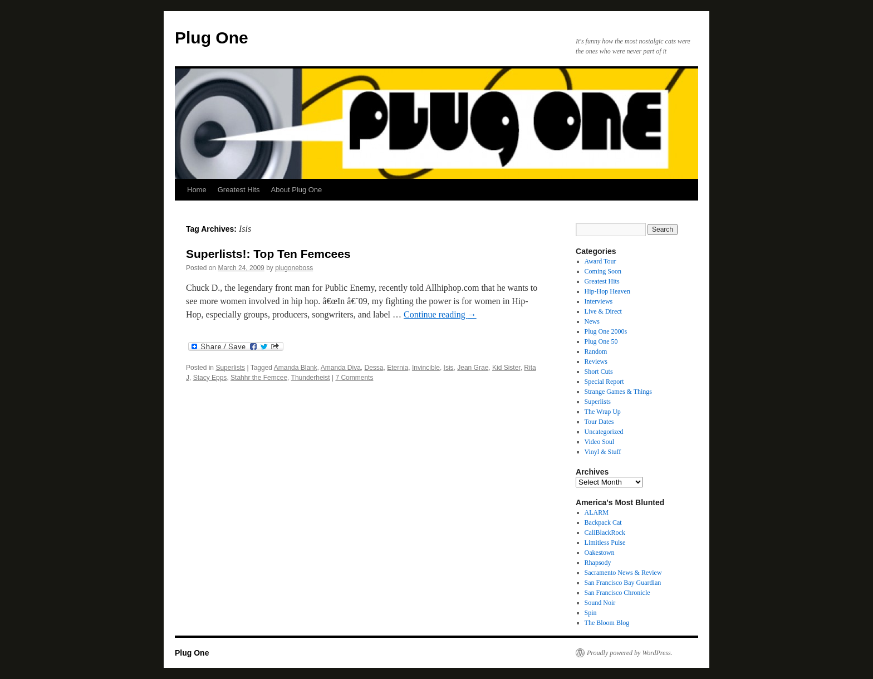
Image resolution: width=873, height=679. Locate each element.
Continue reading (440, 314)
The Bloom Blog (607, 623)
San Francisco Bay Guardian (623, 583)
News (592, 321)
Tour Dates (599, 422)
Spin (591, 613)
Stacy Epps (210, 378)
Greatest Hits (239, 189)
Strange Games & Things (618, 391)
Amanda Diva (341, 368)
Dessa (374, 368)
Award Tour (600, 261)
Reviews (596, 361)
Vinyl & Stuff (603, 452)
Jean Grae (472, 368)
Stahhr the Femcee (258, 378)
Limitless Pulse (605, 542)
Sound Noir (600, 603)
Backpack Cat (603, 522)
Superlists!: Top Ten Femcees (268, 253)
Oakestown (600, 552)
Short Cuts (599, 371)
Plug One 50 (601, 341)
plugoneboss (294, 268)
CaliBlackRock (605, 532)
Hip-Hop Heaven (607, 291)
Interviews (599, 301)
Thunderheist (310, 378)
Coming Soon (603, 271)
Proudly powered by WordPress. (630, 653)
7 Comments (354, 378)
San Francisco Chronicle (617, 593)
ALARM (597, 512)
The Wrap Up (603, 412)
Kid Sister (506, 368)
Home (197, 189)
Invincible (426, 368)
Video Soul (600, 442)
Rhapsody (598, 562)
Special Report (604, 381)
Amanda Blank (295, 368)
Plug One (211, 37)
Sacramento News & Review (623, 573)
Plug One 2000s (606, 331)
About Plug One (296, 189)
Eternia (397, 368)
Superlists (230, 368)
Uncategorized (604, 432)
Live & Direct (603, 311)
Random (596, 351)
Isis (449, 368)
